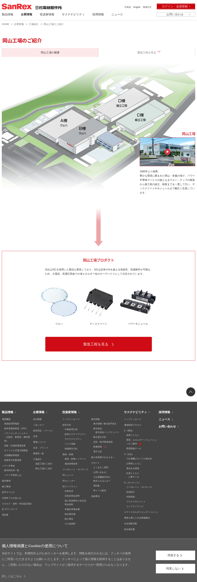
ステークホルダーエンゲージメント (141, 512)
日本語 (127, 7)
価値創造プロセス (132, 425)
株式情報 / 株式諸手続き (105, 423)
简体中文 (147, 7)
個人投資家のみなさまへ (103, 457)
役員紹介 (130, 492)
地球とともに (132, 435)
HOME (5, 24)
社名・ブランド (40, 448)
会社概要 (37, 419)
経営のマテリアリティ (75, 434)
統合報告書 (70, 514)
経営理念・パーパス (42, 430)
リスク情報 (70, 444)
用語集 (5, 515)
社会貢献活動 (130, 523)
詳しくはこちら (12, 576)
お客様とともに (133, 463)
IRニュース (68, 475)
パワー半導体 (8, 466)
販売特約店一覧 (11, 470)
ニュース (164, 419)
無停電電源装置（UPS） (16, 428)
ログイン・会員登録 (175, 6)
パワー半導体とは (12, 475)
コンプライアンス (134, 506)
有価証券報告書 (72, 509)
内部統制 (130, 497)
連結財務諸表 (71, 463)
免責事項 (95, 496)
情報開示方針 (71, 448)
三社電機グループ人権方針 (139, 458)
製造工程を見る (146, 52)
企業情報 (19, 24)
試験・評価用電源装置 (15, 445)
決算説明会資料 (72, 496)
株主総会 (97, 428)
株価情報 (99, 446)
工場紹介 (34, 24)
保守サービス (8, 492)
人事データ (133, 477)
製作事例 (6, 481)
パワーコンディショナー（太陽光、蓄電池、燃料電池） (17, 437)
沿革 (35, 436)
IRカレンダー (69, 481)
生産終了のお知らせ (11, 498)
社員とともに (132, 473)
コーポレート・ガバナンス (75, 469)
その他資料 (70, 523)
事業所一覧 (38, 453)
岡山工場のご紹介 (43, 468)
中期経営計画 (71, 429)
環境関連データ (133, 448)
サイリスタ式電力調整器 (16, 450)
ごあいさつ (38, 425)
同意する (173, 555)
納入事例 (6, 486)
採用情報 (164, 412)
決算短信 (69, 491)
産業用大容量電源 (12, 460)
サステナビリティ (73, 439)
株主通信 (69, 519)
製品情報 (7, 412)
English (136, 7)
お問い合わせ (175, 14)
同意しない (173, 568)
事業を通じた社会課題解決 (137, 518)
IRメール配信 (99, 490)
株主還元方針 (99, 437)
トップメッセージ (71, 419)
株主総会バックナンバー (107, 432)
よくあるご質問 (100, 467)
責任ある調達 (132, 468)
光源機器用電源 (11, 455)
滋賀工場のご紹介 (43, 463)
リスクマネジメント (136, 501)
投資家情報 (69, 412)
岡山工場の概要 (50, 52)
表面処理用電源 (11, 423)
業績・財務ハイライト (75, 459)
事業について (39, 442)
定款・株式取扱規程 (103, 442)
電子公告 (97, 451)
